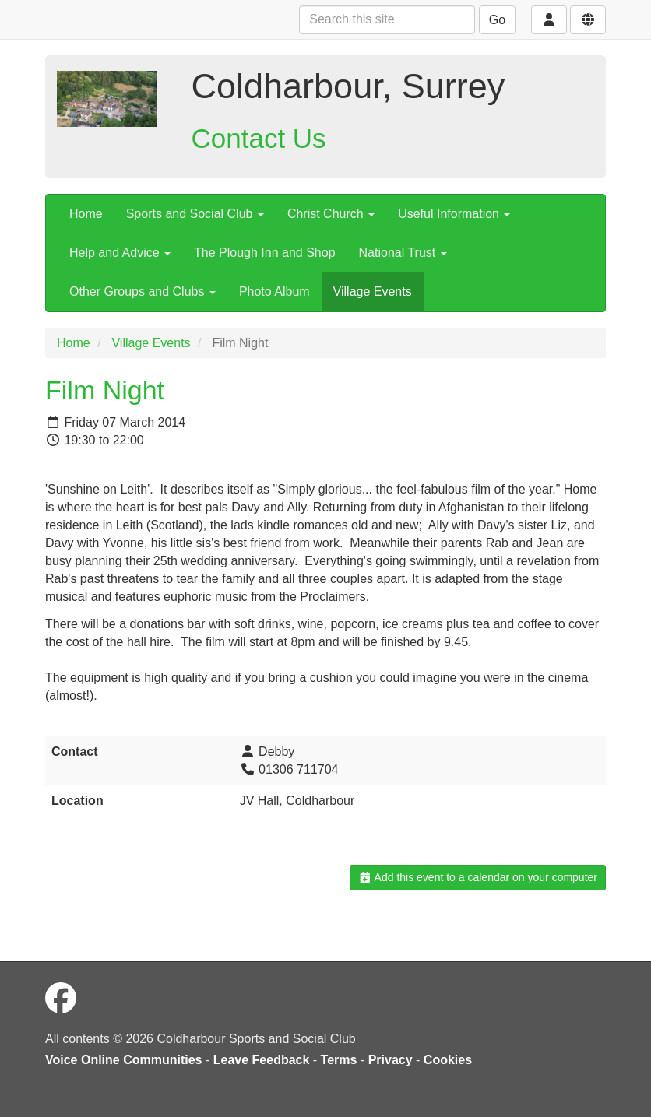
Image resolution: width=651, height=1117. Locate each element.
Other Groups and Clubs (142, 291)
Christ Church (331, 213)
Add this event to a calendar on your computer (477, 877)
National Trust (403, 252)
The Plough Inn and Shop (264, 252)
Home (86, 213)
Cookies (448, 1059)
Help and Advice (120, 252)
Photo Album (274, 291)
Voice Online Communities (123, 1059)
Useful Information (454, 213)
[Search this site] (387, 19)
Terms (339, 1059)
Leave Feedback (261, 1059)
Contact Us (259, 138)
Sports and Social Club (195, 213)
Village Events (372, 291)
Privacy (390, 1059)
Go (497, 19)
